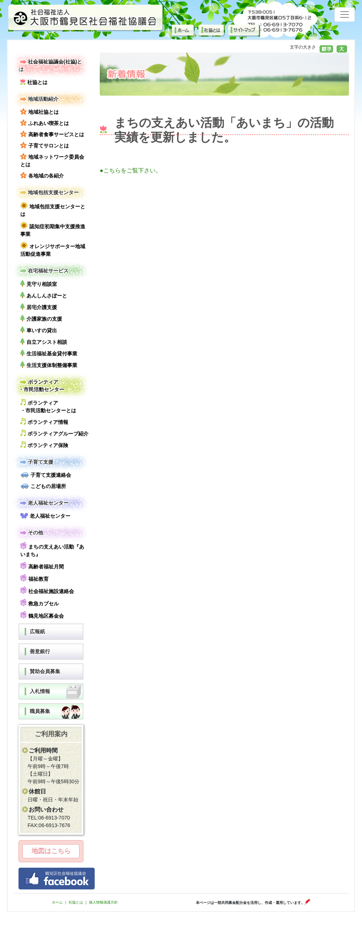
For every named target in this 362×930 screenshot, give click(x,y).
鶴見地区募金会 (42, 615)
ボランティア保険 (44, 444)
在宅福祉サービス (43, 271)
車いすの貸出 (38, 329)
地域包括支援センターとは (52, 209)
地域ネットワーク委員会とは (52, 160)
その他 (30, 533)
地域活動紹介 (38, 99)
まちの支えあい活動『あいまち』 (52, 549)
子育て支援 (35, 462)
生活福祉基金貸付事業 (48, 353)
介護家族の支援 (41, 318)
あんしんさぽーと (43, 295)
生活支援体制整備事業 (48, 364)
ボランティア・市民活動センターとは (48, 406)
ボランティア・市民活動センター (41, 385)
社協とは (34, 82)
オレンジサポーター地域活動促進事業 (52, 249)
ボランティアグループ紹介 (54, 433)
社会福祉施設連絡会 (47, 590)
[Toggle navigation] (344, 14)
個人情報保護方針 (103, 902)
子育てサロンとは (44, 145)
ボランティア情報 (44, 421)
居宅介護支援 (38, 306)
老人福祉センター (43, 503)
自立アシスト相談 (43, 341)
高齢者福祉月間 (42, 566)
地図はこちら (51, 851)
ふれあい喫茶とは (44, 123)
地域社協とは (39, 111)
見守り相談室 (38, 283)
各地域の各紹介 (42, 175)
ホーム (57, 902)
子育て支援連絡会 (45, 475)
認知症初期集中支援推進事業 (52, 229)
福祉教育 (34, 578)
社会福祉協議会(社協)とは (50, 65)
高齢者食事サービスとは (52, 134)
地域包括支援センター (48, 192)
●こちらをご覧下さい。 (130, 170)
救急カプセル (39, 602)
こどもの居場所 (43, 486)
